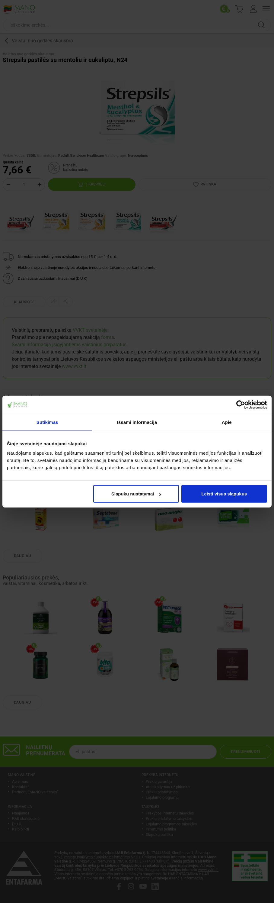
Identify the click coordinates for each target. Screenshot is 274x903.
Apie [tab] (227, 421)
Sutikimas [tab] (47, 421)
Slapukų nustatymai (136, 493)
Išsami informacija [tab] (137, 421)
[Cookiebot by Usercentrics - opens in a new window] (240, 404)
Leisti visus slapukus (224, 493)
